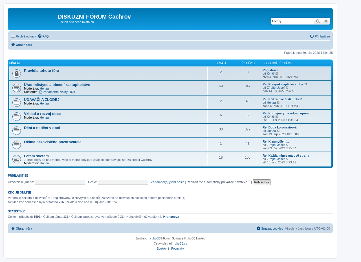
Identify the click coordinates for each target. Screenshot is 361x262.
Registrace (270, 70)
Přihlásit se (18, 175)
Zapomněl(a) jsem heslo (167, 182)
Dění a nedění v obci (42, 128)
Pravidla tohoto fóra (41, 70)
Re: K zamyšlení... (276, 141)
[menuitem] (43, 36)
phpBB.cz (181, 243)
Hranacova (171, 216)
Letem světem (36, 156)
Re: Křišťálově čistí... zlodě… (284, 99)
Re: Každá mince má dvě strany (286, 155)
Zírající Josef (276, 87)
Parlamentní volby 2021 (57, 92)
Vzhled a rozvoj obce (42, 114)
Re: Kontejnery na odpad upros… (287, 113)
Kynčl (270, 73)
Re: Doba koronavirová (279, 127)
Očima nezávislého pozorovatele (53, 142)
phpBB (156, 238)
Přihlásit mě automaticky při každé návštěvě (219, 182)
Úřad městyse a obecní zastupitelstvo (57, 85)
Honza (44, 88)
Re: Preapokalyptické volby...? (285, 84)
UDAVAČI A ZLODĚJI (42, 99)
